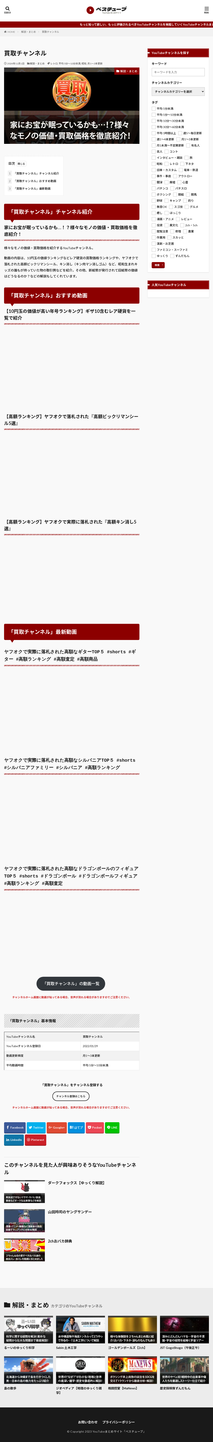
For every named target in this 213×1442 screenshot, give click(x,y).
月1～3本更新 (95, 63)
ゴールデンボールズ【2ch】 (127, 1343)
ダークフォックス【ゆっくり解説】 (77, 1178)
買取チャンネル (50, 31)
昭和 (84, 63)
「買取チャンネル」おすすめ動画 (32, 181)
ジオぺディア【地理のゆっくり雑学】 (79, 1386)
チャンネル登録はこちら (70, 1092)
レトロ (54, 63)
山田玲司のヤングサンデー (70, 1207)
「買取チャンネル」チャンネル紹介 (33, 173)
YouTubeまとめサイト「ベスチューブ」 (119, 1427)
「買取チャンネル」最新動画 (29, 188)
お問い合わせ (88, 1418)
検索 (157, 265)
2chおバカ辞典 (60, 1237)
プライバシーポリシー (118, 1418)
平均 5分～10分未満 (70, 63)
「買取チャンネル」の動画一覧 (70, 979)
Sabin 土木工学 (66, 1343)
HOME (11, 31)
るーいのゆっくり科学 (19, 1343)
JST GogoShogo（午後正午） (180, 1343)
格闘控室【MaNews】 (123, 1384)
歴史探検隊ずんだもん (175, 1384)
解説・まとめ (28, 31)
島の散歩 (10, 1384)
